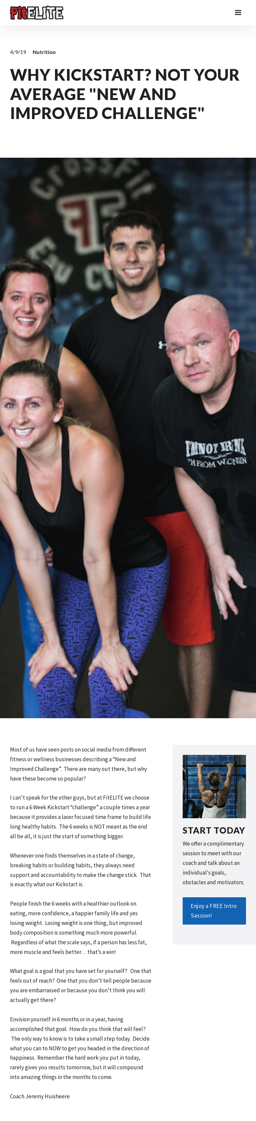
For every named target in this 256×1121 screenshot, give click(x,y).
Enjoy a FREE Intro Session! (214, 910)
